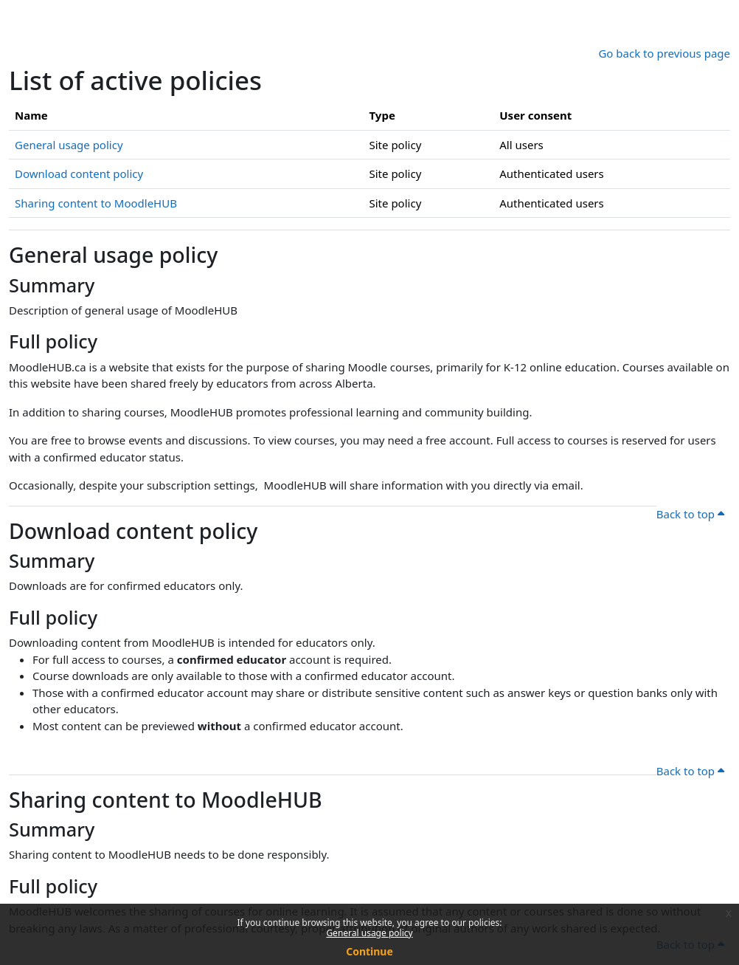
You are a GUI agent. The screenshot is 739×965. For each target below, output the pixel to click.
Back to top (690, 513)
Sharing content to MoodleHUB (96, 203)
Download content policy (79, 173)
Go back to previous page (664, 53)
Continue (369, 951)
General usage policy (369, 933)
